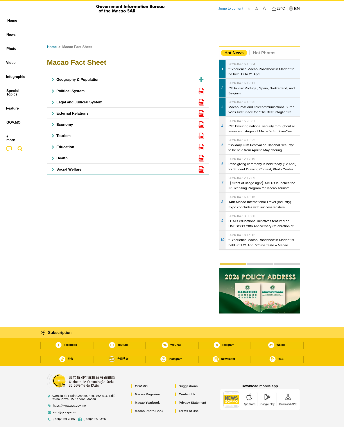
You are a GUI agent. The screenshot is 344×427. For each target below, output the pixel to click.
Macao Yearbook (147, 389)
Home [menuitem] (52, 20)
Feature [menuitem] (189, 20)
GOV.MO (141, 373)
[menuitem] (71, 20)
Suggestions (188, 373)
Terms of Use (189, 397)
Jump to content (230, 8)
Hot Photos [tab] (264, 39)
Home (52, 33)
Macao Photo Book (149, 397)
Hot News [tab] (234, 39)
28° (281, 8)
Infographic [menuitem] (131, 20)
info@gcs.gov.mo (65, 399)
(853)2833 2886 (63, 405)
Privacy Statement (192, 389)
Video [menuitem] (109, 20)
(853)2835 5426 (95, 405)
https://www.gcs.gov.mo (69, 392)
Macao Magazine (147, 381)
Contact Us (187, 381)
